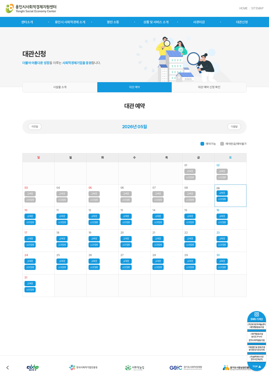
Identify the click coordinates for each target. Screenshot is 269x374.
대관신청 (242, 22)
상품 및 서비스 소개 (156, 22)
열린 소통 (113, 22)
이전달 (35, 126)
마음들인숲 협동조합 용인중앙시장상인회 (256, 348)
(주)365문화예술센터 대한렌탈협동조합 (256, 326)
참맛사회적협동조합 (257, 337)
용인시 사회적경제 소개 (70, 22)
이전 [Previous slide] (7, 368)
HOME (243, 8)
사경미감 (199, 22)
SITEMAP (257, 8)
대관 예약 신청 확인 (209, 87)
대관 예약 (134, 87)
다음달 (234, 126)
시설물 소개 (60, 87)
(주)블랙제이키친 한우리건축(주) (257, 358)
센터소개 (27, 22)
